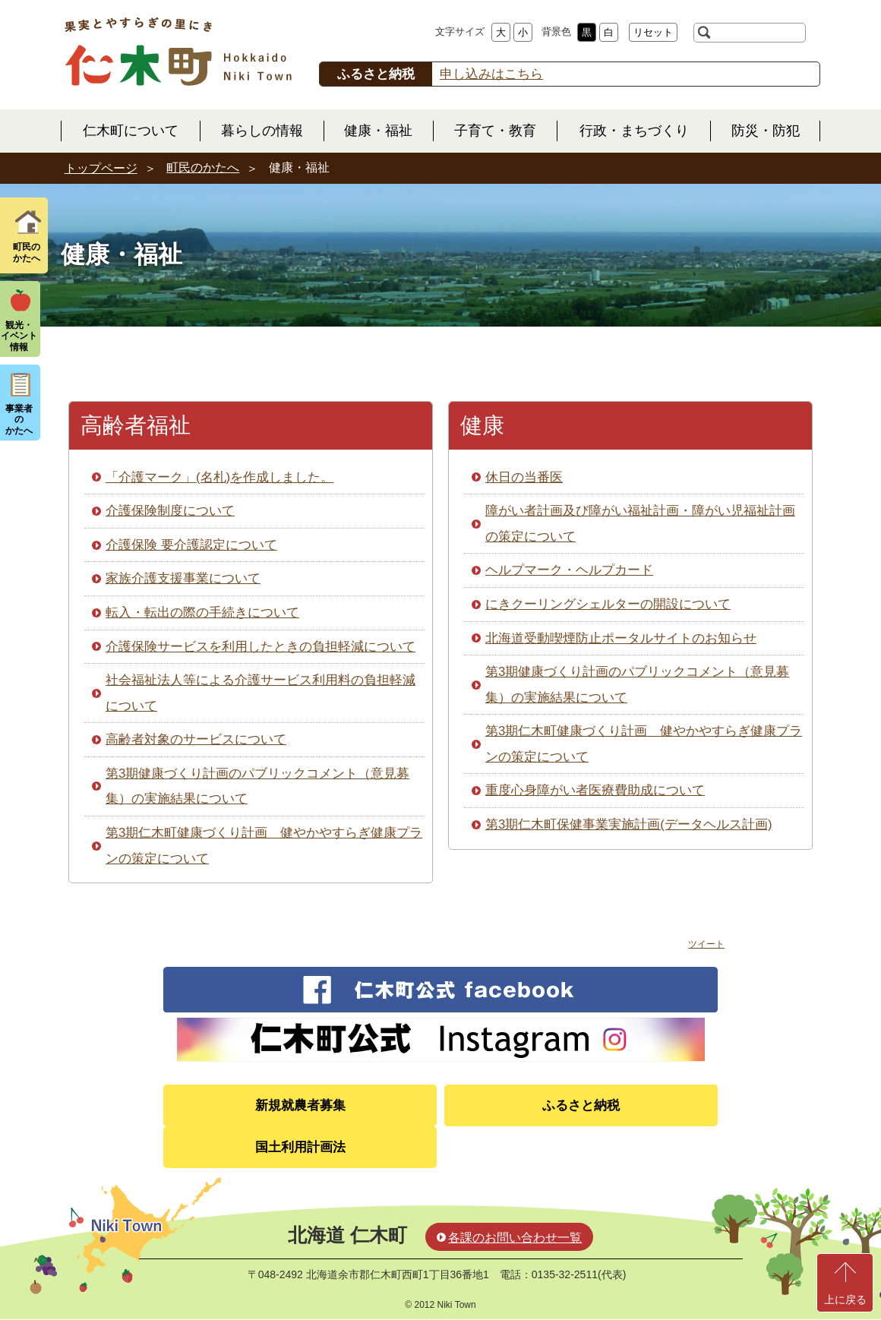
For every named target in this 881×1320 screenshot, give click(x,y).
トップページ (101, 168)
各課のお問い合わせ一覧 (515, 1237)
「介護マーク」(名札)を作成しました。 (219, 477)
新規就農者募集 (300, 1105)
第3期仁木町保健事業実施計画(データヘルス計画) (628, 824)
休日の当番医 (524, 477)
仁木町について (130, 130)
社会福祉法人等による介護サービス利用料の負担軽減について (260, 693)
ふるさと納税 (581, 1105)
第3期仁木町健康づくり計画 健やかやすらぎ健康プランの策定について (264, 846)
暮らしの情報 (262, 130)
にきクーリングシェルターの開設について (608, 604)
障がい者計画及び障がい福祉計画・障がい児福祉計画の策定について (640, 524)
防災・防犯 (765, 130)
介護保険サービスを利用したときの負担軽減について (260, 646)
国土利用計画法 (300, 1147)
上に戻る (845, 1299)
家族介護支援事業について (183, 578)
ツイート (706, 944)
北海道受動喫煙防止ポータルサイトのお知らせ (620, 638)
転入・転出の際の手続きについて (202, 612)
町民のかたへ (202, 167)
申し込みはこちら (491, 74)
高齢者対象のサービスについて (196, 739)
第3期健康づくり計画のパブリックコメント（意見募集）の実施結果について (257, 786)
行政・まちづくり (634, 130)
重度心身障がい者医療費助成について (595, 790)
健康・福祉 (378, 130)
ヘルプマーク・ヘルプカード (569, 570)
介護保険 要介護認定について (191, 545)
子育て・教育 (495, 130)
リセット (653, 32)
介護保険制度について (170, 511)
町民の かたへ (26, 252)
